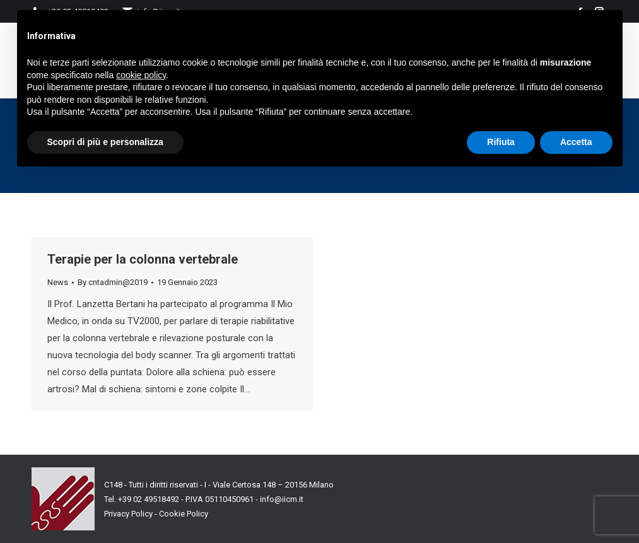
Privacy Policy (128, 513)
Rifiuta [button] (501, 142)
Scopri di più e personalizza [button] (105, 142)
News (57, 282)
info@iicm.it (281, 499)
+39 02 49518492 (149, 499)
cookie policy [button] (141, 75)
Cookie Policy (183, 513)
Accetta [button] (576, 142)
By (113, 282)
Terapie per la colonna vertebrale (142, 259)
